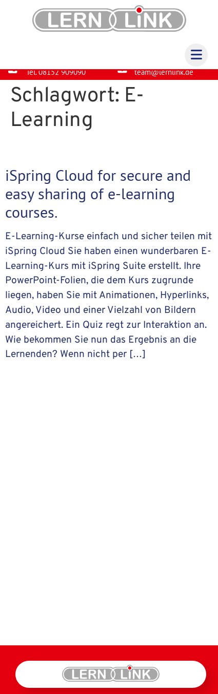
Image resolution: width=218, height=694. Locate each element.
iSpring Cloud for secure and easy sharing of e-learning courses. (98, 201)
